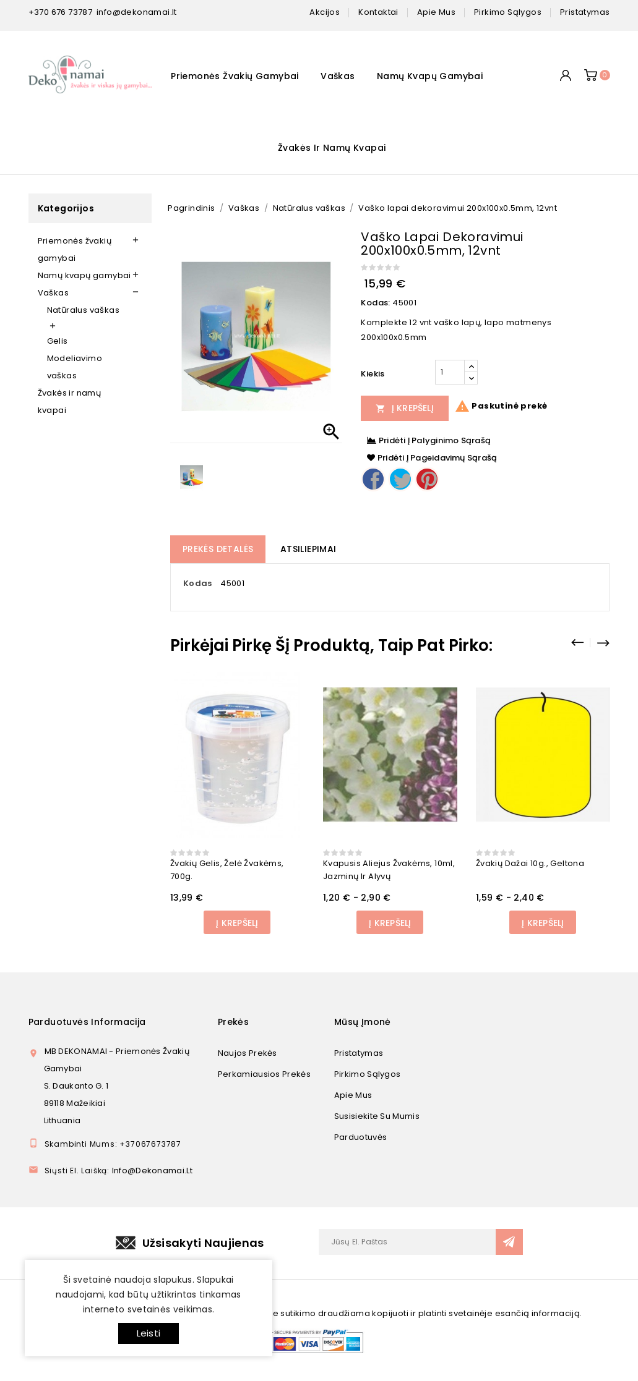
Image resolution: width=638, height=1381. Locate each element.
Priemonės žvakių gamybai (235, 76)
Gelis (57, 341)
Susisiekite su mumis (377, 1116)
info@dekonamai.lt (137, 12)
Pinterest (427, 479)
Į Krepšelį (405, 408)
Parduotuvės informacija (87, 1022)
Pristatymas (358, 1053)
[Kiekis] (450, 372)
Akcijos (324, 12)
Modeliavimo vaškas (74, 366)
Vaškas (338, 76)
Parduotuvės (360, 1137)
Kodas (197, 583)
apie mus (436, 12)
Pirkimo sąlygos (367, 1074)
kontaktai (378, 12)
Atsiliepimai (308, 549)
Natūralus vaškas (83, 310)
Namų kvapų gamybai (430, 76)
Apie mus (353, 1095)
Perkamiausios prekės (264, 1074)
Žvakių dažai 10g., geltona (530, 863)
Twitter (400, 479)
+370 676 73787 (60, 12)
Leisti (148, 1333)
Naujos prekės (247, 1053)
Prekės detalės (218, 549)
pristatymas (585, 12)
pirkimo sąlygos (507, 12)
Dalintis (373, 479)
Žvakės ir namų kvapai (332, 148)
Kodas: (375, 302)
